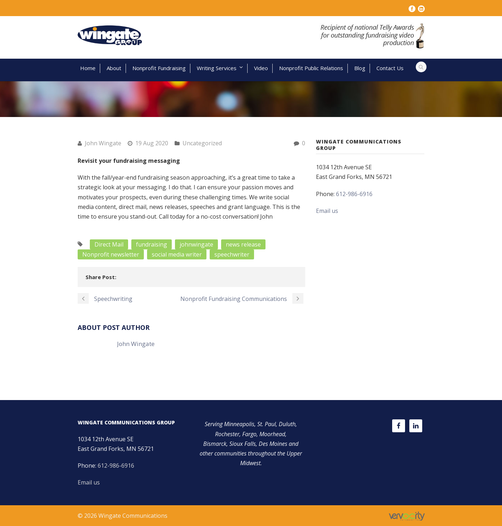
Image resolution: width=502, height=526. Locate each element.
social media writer (177, 254)
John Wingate (103, 143)
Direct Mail (108, 244)
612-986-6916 (354, 194)
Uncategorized (202, 143)
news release (243, 244)
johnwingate (196, 244)
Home (88, 68)
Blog (359, 68)
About (114, 68)
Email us (327, 211)
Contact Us (390, 68)
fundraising (151, 244)
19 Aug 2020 (151, 143)
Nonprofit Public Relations (311, 68)
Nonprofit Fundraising (159, 68)
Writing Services (217, 68)
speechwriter (231, 254)
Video (261, 68)
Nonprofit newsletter (110, 254)
